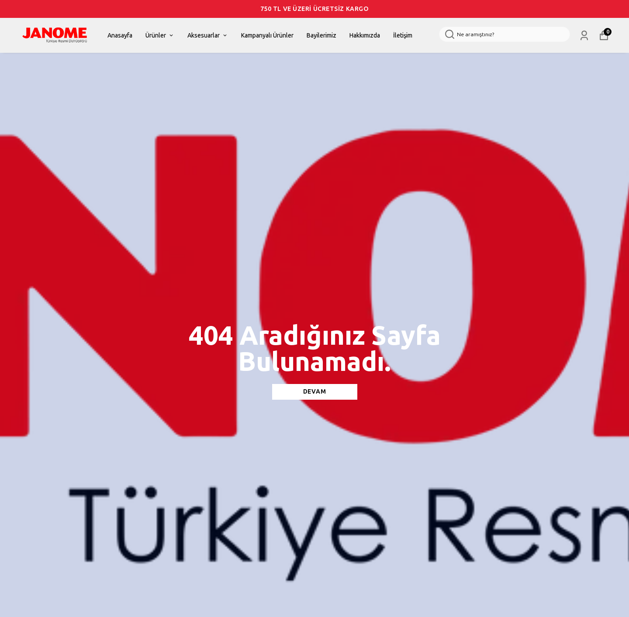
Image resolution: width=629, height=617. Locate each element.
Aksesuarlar (207, 35)
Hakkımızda (364, 35)
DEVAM (314, 391)
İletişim (402, 35)
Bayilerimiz (321, 35)
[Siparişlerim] (584, 35)
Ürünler (159, 35)
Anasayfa (119, 35)
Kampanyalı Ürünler (267, 35)
